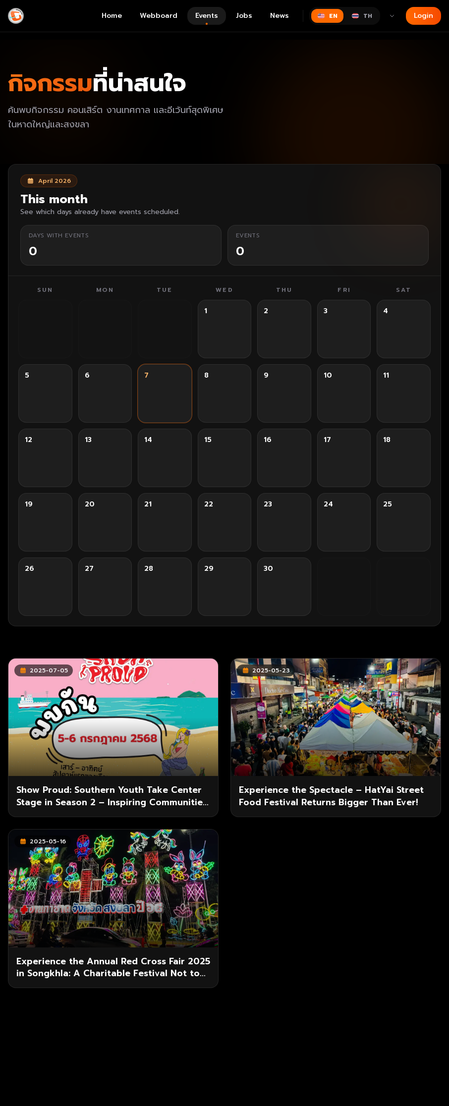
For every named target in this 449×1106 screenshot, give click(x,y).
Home (112, 15)
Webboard (158, 15)
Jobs (244, 15)
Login (423, 15)
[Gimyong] (16, 16)
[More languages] (392, 16)
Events (206, 17)
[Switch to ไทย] (361, 16)
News (279, 15)
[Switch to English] (327, 16)
